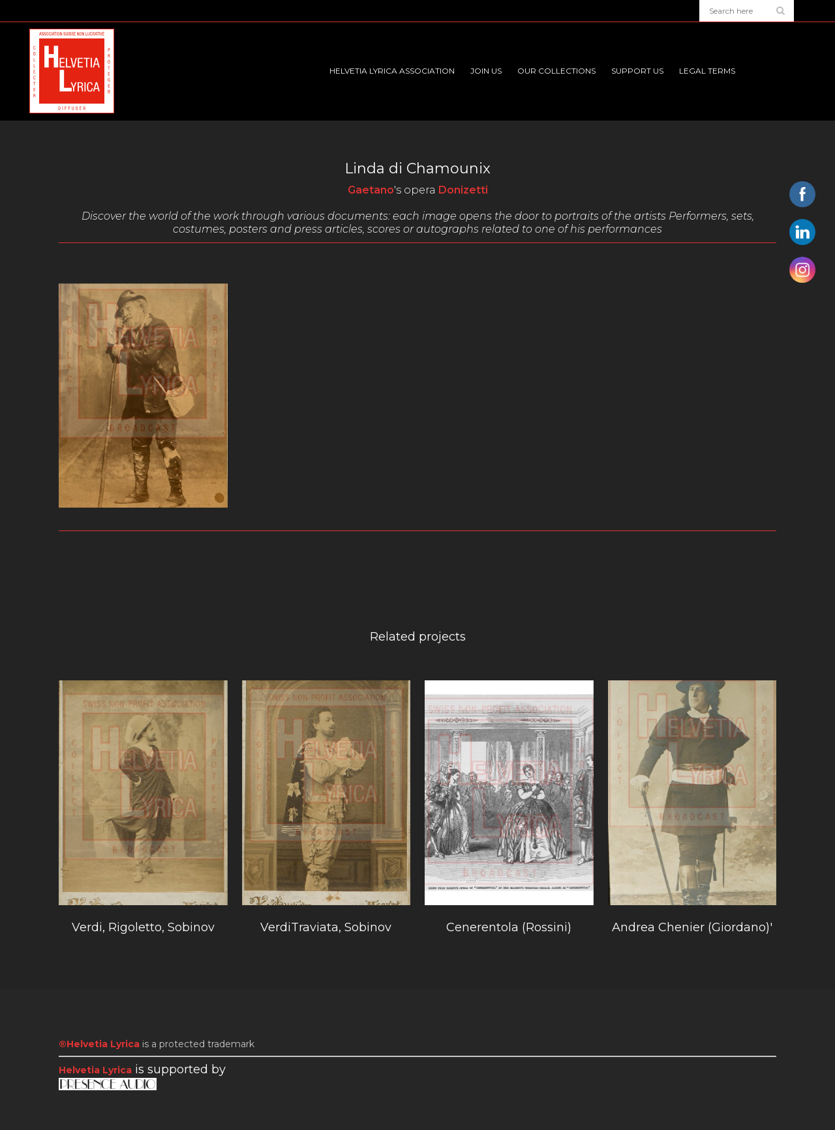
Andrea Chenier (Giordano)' (692, 927)
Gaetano (371, 190)
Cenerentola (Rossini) (508, 927)
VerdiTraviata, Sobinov (325, 927)
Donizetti (463, 190)
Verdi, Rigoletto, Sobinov (143, 927)
